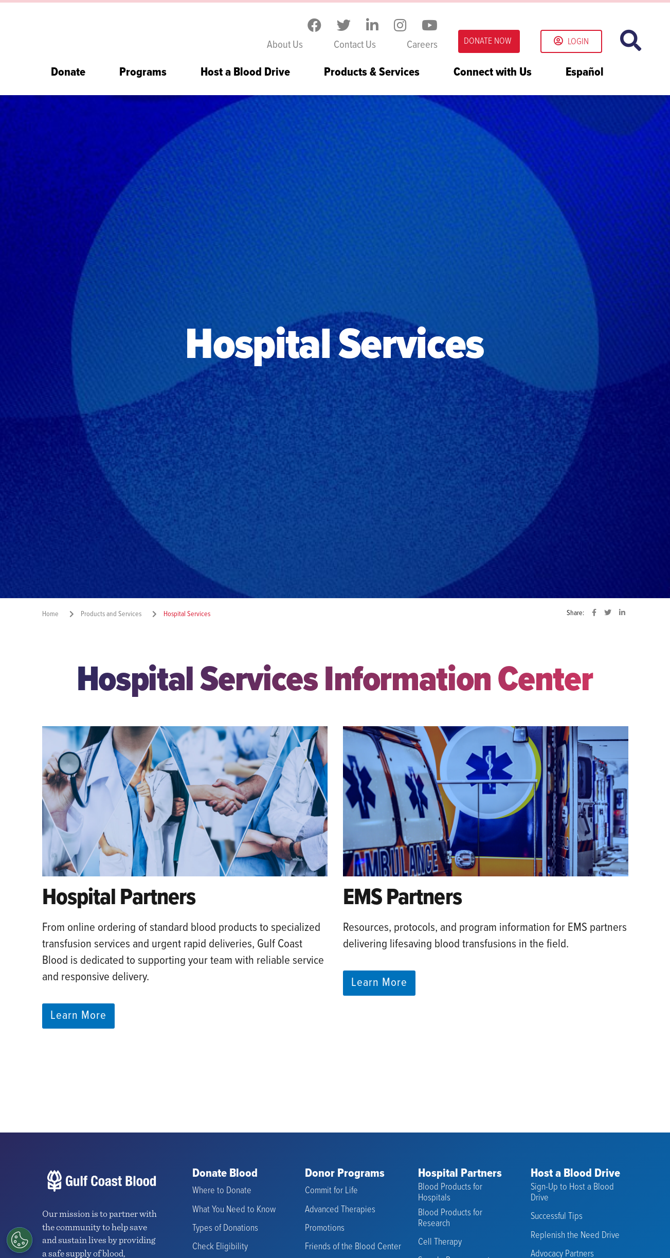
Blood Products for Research (450, 1218)
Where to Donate (221, 1190)
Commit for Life (331, 1190)
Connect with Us (493, 73)
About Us (285, 45)
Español (585, 73)
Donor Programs (345, 1174)
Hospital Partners (460, 1174)
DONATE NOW (487, 41)
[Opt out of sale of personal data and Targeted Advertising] (19, 1240)
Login (571, 42)
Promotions (325, 1228)
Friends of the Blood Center (353, 1247)
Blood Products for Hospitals (450, 1192)
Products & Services (372, 73)
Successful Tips (557, 1216)
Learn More (78, 1015)
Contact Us (355, 45)
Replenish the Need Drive (575, 1235)
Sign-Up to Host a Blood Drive (572, 1192)
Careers (422, 45)
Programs (143, 73)
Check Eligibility (220, 1247)
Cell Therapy (440, 1242)
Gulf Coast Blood (106, 29)
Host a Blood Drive (245, 73)
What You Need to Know (234, 1210)
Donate (68, 73)
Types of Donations (225, 1228)
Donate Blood (225, 1174)
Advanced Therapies (340, 1210)
